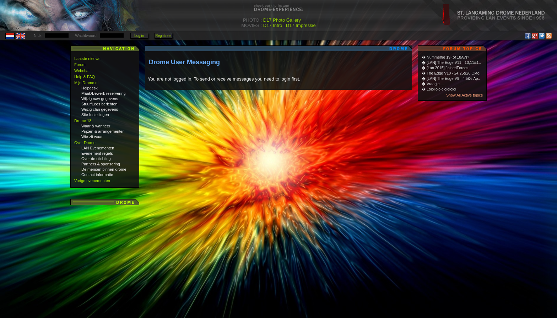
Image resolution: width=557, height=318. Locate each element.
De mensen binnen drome (103, 169)
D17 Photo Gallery (282, 20)
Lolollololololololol (441, 89)
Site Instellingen (95, 115)
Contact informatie (97, 174)
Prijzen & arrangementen (103, 131)
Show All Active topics (464, 95)
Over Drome (85, 143)
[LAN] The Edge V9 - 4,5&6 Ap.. (453, 78)
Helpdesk (89, 88)
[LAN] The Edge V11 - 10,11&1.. (454, 62)
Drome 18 (82, 121)
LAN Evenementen (97, 148)
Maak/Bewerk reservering (103, 93)
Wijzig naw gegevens (99, 99)
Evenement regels (97, 153)
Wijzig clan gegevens (99, 109)
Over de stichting (96, 159)
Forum (80, 64)
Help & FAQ (84, 77)
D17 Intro (272, 25)
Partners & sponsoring (100, 164)
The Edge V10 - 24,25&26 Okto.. (454, 73)
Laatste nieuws (87, 58)
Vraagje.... (435, 84)
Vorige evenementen (92, 181)
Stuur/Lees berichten (99, 104)
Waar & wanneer (95, 126)
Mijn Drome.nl (86, 83)
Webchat (82, 70)
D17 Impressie (301, 25)
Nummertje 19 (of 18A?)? (448, 57)
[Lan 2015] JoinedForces (447, 68)
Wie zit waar (92, 137)
